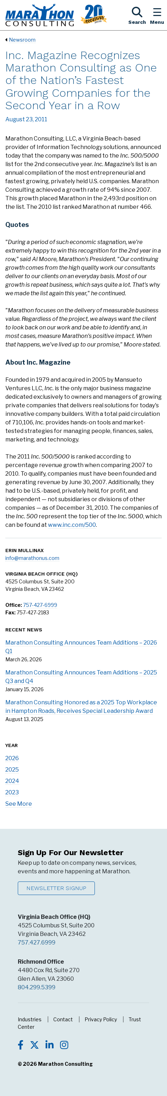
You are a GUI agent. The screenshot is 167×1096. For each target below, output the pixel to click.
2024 (12, 781)
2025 (12, 769)
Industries (30, 1019)
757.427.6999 (36, 942)
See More (18, 803)
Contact (63, 1019)
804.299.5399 (36, 987)
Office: (13, 605)
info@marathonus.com (32, 558)
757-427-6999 (40, 605)
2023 (12, 792)
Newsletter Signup (56, 888)
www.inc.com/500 (72, 524)
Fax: (10, 612)
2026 (12, 758)
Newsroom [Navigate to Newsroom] (22, 40)
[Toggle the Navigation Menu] (157, 15)
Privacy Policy (101, 1019)
